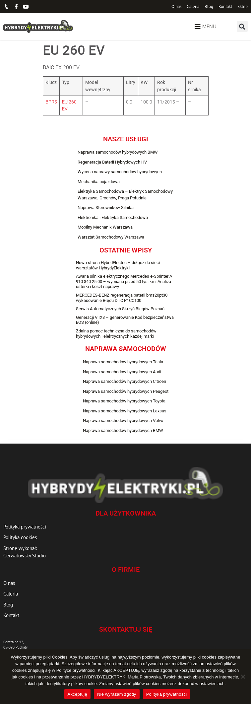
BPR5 (51, 102)
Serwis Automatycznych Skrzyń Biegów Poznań (120, 308)
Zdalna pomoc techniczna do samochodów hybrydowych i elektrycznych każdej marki (116, 333)
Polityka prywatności (166, 694)
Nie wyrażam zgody (116, 694)
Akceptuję (77, 694)
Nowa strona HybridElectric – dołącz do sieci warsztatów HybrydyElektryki (118, 265)
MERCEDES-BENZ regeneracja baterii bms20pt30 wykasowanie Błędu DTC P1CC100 (121, 298)
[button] (242, 26)
